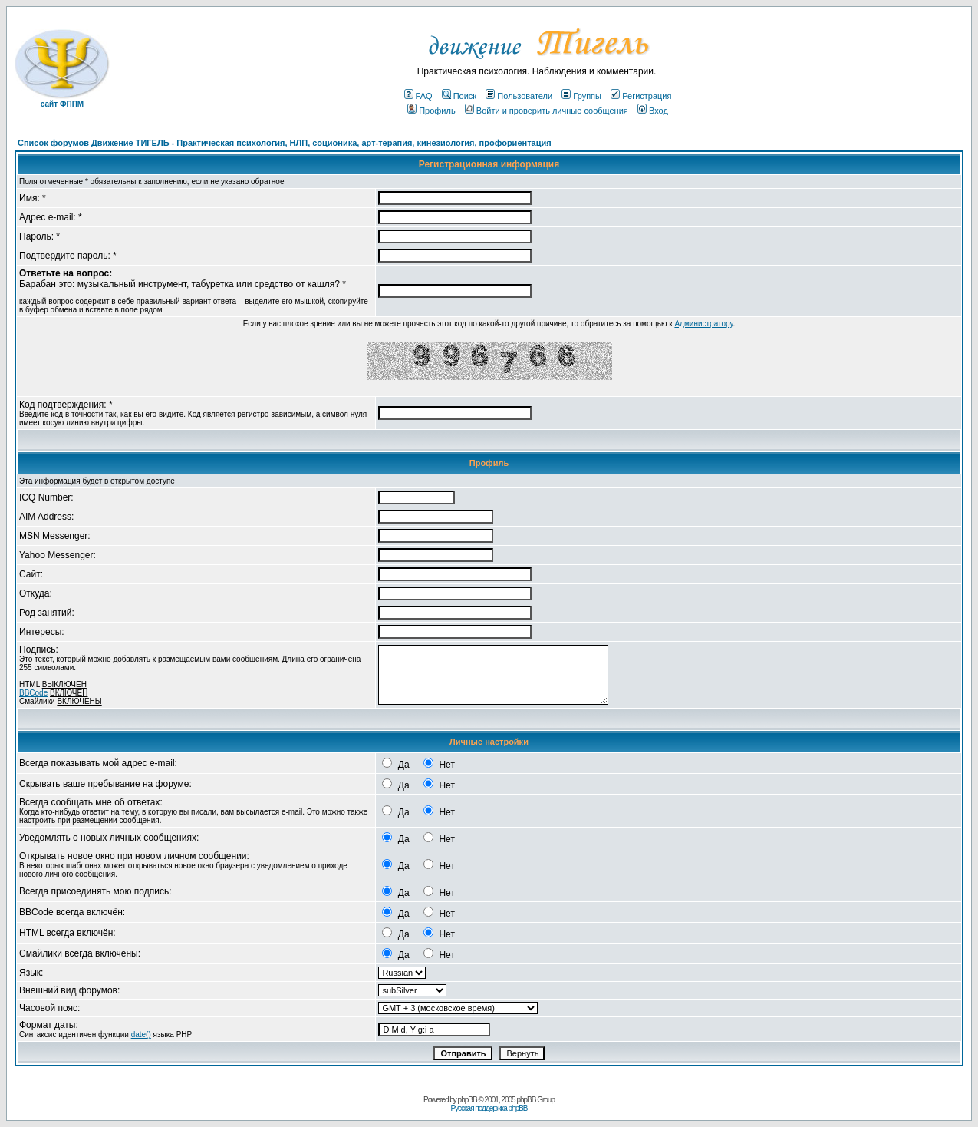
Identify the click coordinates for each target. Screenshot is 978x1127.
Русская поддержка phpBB (488, 1108)
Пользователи (519, 96)
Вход (652, 110)
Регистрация (641, 96)
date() (141, 1034)
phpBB (467, 1100)
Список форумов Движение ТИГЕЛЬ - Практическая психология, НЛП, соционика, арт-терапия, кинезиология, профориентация (285, 142)
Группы (581, 96)
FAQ (418, 96)
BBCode (33, 693)
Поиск (459, 96)
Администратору (703, 323)
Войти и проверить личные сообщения (546, 110)
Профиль (431, 110)
